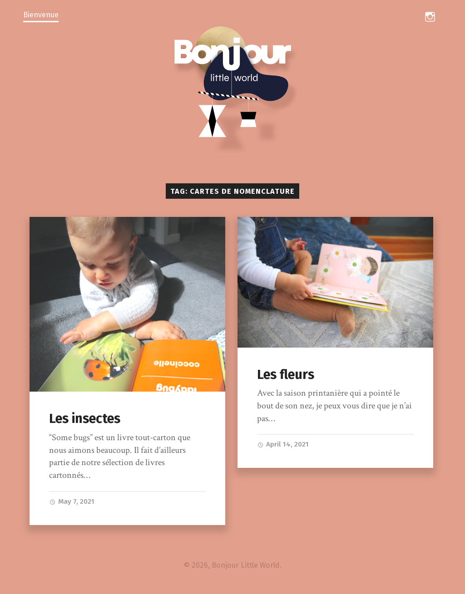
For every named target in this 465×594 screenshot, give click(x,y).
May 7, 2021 (71, 501)
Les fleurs (285, 375)
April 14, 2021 (283, 444)
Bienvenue (41, 14)
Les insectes (84, 419)
